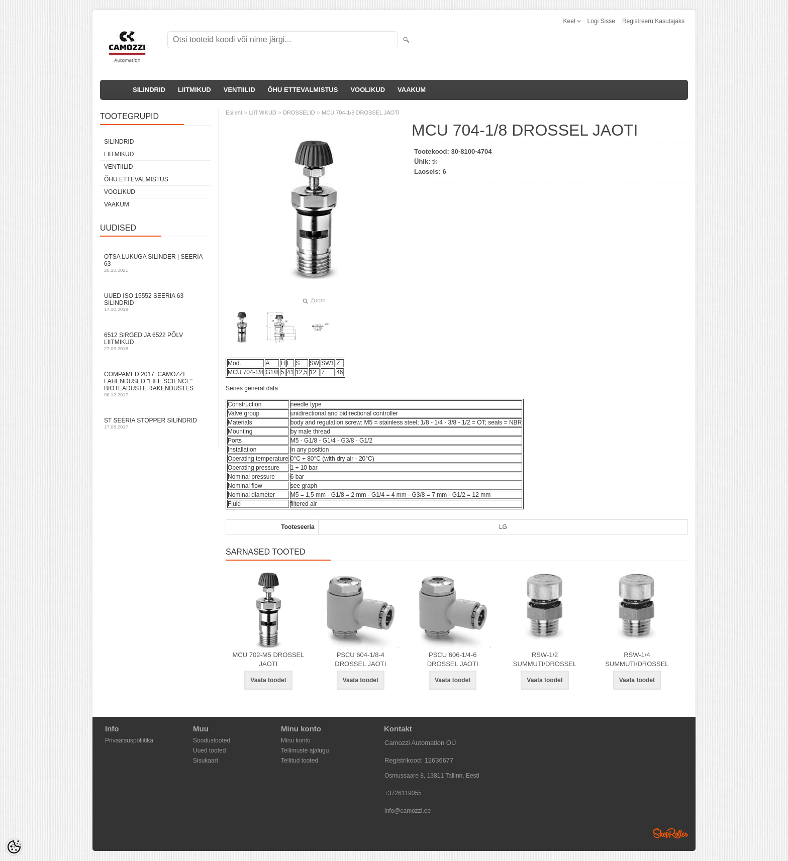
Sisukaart (205, 760)
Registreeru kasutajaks (653, 21)
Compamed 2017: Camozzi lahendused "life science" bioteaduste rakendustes (155, 384)
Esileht (234, 113)
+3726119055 (403, 793)
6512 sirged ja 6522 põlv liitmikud (155, 341)
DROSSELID (299, 113)
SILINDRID (149, 89)
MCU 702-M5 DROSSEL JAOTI (268, 659)
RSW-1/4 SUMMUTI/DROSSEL (636, 659)
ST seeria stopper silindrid (155, 423)
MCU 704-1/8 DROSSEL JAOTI (361, 113)
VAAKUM (412, 89)
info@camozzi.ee (407, 810)
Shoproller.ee (670, 833)
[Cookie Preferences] (14, 847)
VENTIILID (239, 89)
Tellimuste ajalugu (305, 750)
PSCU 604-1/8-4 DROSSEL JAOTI (360, 659)
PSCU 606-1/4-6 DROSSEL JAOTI (452, 659)
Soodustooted (211, 740)
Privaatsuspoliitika (129, 740)
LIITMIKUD (194, 89)
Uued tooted (209, 750)
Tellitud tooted (299, 760)
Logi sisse (601, 21)
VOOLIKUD (367, 89)
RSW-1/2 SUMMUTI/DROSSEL (544, 659)
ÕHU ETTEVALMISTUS (303, 89)
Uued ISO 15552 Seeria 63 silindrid (155, 302)
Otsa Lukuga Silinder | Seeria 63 (155, 263)
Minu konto (296, 740)
